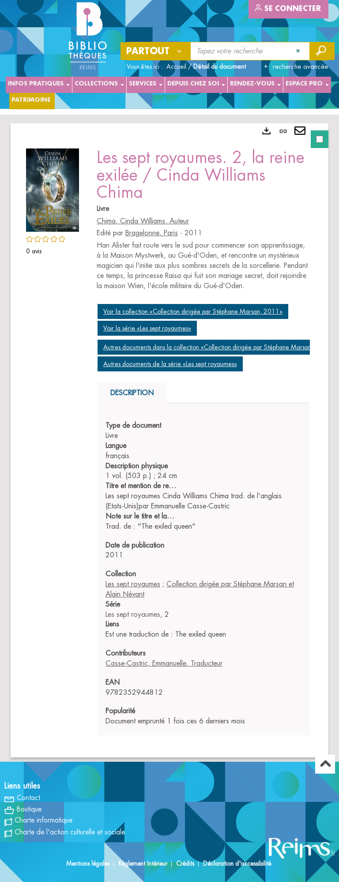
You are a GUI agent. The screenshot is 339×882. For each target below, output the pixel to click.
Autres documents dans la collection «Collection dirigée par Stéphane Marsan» (208, 347)
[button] (52, 188)
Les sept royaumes (132, 584)
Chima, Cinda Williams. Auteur (143, 221)
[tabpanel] (169, 440)
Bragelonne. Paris (151, 233)
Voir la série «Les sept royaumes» (147, 328)
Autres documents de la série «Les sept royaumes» (170, 364)
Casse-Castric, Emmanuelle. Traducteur (163, 663)
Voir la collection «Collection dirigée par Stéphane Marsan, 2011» (192, 311)
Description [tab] (132, 393)
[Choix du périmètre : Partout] (156, 51)
